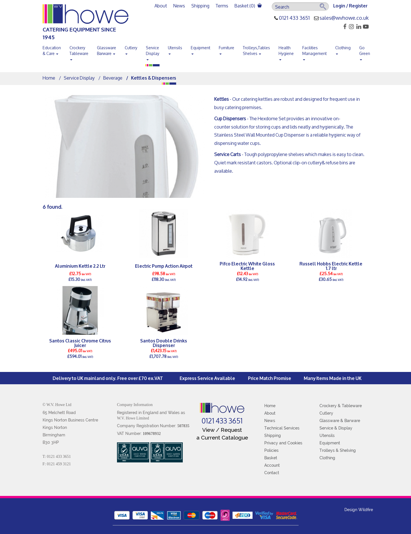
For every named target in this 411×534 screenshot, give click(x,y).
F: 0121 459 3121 (57, 464)
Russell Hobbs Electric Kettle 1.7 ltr (330, 266)
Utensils (175, 49)
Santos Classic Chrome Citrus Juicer (80, 343)
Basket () (248, 5)
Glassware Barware (106, 51)
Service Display (152, 52)
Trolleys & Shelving (337, 450)
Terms (222, 5)
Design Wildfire (358, 509)
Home (49, 77)
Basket (270, 458)
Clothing (343, 49)
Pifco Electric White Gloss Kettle (247, 266)
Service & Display (335, 428)
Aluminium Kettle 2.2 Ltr (80, 265)
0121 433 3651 (294, 18)
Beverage (112, 77)
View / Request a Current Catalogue (222, 434)
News (179, 5)
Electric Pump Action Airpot (163, 265)
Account (272, 465)
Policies (271, 450)
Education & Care (52, 51)
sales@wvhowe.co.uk (344, 18)
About (160, 5)
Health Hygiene (286, 52)
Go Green (364, 52)
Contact (271, 472)
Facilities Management (314, 52)
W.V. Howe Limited (133, 418)
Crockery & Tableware (340, 405)
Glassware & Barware (339, 420)
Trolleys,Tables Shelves (256, 51)
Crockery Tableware (79, 52)
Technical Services (281, 428)
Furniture (226, 49)
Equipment (200, 49)
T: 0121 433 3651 (57, 456)
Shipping (200, 5)
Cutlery (131, 49)
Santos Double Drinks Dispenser (163, 343)
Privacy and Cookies (283, 443)
